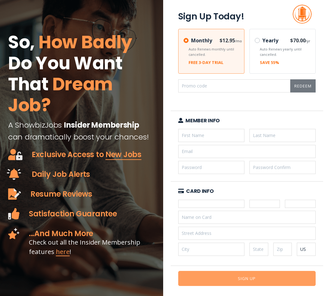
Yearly (270, 40)
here (63, 251)
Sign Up (247, 278)
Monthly (201, 40)
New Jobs (123, 154)
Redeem (303, 86)
